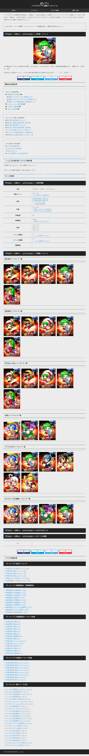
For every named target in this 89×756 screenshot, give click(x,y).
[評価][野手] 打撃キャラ (13, 621)
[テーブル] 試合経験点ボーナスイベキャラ (19, 694)
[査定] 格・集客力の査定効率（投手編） (18, 127)
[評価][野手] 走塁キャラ (13, 626)
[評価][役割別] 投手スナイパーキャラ (17, 665)
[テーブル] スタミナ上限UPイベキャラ (18, 745)
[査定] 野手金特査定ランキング (16, 120)
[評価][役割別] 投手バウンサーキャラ (17, 675)
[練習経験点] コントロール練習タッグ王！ (19, 607)
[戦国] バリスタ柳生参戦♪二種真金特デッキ (21, 101)
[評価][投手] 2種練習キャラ (14, 653)
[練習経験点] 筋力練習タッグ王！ (16, 592)
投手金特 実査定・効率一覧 (40, 200)
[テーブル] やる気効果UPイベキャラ (17, 691)
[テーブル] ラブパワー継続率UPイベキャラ (19, 723)
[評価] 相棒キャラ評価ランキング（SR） (18, 580)
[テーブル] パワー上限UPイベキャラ (17, 728)
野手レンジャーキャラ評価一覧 (42, 209)
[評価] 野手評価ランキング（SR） (16, 571)
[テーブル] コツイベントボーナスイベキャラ (20, 701)
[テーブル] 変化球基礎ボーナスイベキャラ (19, 718)
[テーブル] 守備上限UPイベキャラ (16, 735)
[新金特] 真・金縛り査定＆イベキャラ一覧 (20, 134)
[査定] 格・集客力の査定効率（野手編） (18, 122)
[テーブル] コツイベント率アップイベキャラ (20, 704)
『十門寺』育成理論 (13, 106)
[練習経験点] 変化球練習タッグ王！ (17, 612)
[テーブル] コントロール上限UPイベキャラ (19, 742)
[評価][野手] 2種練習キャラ (14, 636)
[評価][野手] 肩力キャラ (13, 629)
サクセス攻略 (54, 10)
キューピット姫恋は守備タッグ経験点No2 (20, 132)
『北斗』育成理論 (12, 109)
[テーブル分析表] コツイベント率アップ (18, 130)
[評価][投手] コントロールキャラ (16, 641)
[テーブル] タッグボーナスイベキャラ (17, 708)
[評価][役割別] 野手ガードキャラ (16, 677)
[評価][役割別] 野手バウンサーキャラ (17, 672)
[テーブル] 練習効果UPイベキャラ (16, 706)
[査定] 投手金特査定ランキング (16, 125)
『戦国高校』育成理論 (14, 94)
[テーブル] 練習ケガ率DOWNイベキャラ (18, 699)
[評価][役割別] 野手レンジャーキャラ (17, 667)
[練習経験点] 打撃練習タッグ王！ (16, 590)
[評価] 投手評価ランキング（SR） (16, 573)
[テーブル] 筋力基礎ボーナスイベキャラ (18, 711)
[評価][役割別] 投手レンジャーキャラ (17, 670)
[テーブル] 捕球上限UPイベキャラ (16, 738)
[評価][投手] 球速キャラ (13, 638)
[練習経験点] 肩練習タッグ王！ (15, 597)
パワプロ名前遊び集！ (13, 146)
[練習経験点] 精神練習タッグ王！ (16, 602)
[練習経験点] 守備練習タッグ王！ (16, 600)
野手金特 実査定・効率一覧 (40, 198)
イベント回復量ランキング (41, 241)
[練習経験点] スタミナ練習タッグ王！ (17, 609)
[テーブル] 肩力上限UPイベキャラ (16, 733)
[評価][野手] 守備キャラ (13, 631)
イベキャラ (34, 10)
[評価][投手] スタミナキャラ (14, 643)
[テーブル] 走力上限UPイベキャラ (16, 730)
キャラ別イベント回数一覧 (41, 195)
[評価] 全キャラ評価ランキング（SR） (18, 568)
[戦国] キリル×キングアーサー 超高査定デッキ (22, 99)
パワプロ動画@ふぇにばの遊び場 (17, 153)
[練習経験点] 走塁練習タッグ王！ (16, 595)
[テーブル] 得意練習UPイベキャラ (16, 696)
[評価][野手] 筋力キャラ (13, 624)
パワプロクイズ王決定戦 (14, 148)
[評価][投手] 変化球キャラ (14, 646)
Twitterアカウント (11, 151)
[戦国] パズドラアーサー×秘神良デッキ (20, 97)
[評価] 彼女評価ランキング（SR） (16, 575)
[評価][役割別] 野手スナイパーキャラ (17, 662)
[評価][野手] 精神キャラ (13, 633)
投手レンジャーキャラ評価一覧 (42, 211)
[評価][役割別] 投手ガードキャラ (16, 679)
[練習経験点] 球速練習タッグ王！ (16, 605)
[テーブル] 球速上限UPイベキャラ (16, 740)
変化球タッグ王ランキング (41, 221)
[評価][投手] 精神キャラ (13, 650)
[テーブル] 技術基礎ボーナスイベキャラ (18, 716)
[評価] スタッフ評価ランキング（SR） (18, 578)
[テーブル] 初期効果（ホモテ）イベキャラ (19, 689)
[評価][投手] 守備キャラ (13, 648)
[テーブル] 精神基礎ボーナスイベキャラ (18, 721)
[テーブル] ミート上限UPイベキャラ (17, 725)
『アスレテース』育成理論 (15, 104)
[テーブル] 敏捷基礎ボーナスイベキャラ (18, 713)
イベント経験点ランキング (41, 235)
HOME (13, 10)
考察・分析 (75, 10)
